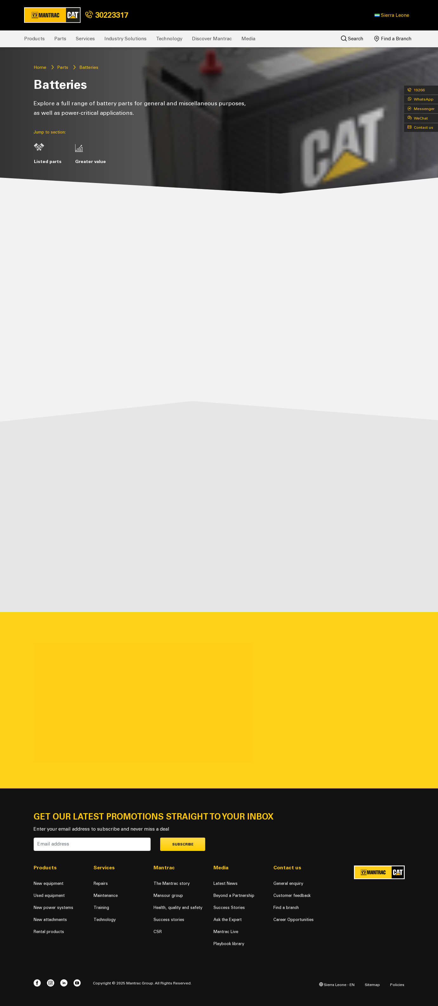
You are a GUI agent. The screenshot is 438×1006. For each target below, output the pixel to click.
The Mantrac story (172, 883)
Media (248, 39)
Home (40, 67)
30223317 (106, 15)
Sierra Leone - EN (337, 984)
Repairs (101, 883)
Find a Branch (393, 39)
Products (34, 39)
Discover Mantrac (212, 39)
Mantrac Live (225, 931)
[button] (392, 15)
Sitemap (372, 984)
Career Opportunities (293, 919)
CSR (158, 931)
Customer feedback (292, 895)
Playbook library (228, 943)
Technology (169, 39)
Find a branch (286, 907)
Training (101, 907)
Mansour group (168, 895)
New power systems (53, 907)
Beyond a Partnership (233, 895)
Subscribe (182, 844)
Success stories (169, 919)
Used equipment (49, 895)
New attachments (50, 919)
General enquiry (288, 883)
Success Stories (229, 907)
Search (352, 39)
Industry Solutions (125, 39)
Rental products (49, 931)
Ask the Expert (227, 919)
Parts (60, 39)
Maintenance (106, 895)
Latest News (225, 883)
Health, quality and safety (178, 907)
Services (85, 39)
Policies (397, 984)
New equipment (48, 883)
